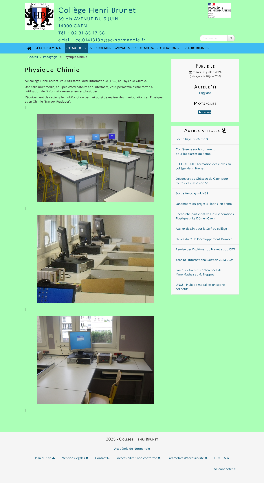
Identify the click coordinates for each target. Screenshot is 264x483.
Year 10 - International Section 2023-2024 (205, 260)
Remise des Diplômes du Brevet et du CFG (205, 249)
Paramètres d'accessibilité (188, 458)
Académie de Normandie (132, 449)
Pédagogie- (50, 57)
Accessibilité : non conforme (139, 458)
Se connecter (225, 469)
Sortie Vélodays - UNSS (192, 193)
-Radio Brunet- (196, 48)
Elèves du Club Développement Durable (204, 239)
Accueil (32, 57)
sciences (205, 112)
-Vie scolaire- (100, 48)
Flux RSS (221, 458)
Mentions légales (75, 458)
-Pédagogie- (76, 48)
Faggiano (205, 93)
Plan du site (45, 458)
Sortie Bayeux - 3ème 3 (192, 139)
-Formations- (169, 48)
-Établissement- (49, 48)
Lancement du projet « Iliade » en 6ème (204, 204)
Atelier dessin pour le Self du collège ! (202, 229)
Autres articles (205, 130)
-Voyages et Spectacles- (134, 48)
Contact (102, 458)
